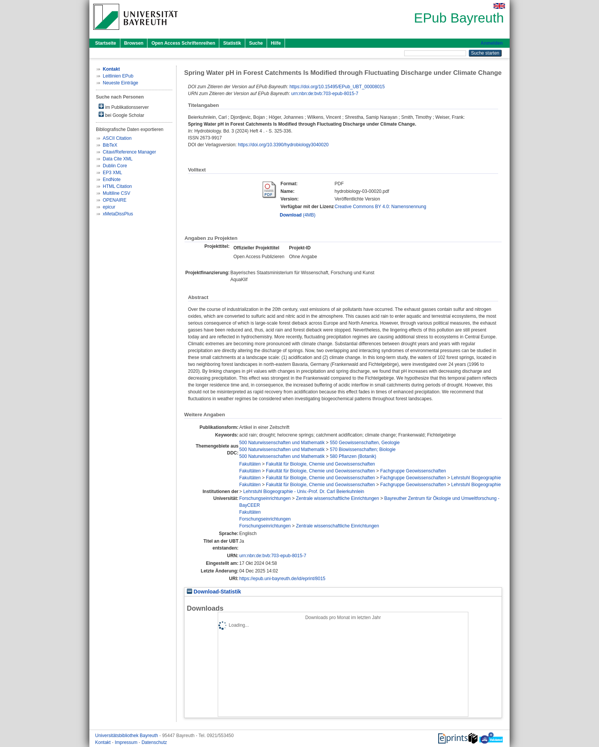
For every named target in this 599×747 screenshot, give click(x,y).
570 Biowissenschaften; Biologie (362, 449)
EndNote (112, 179)
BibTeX (110, 145)
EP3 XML (112, 172)
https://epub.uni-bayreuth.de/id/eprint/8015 (282, 578)
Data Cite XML (118, 159)
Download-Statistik (214, 592)
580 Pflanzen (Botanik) (353, 456)
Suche (256, 43)
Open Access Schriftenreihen (183, 43)
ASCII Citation (117, 138)
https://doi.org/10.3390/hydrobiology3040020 (283, 144)
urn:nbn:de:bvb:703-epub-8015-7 (324, 93)
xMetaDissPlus (118, 214)
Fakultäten (250, 464)
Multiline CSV (116, 193)
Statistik (232, 43)
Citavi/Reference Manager (129, 152)
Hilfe (276, 43)
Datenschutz (154, 742)
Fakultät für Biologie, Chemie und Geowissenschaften (320, 464)
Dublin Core (115, 165)
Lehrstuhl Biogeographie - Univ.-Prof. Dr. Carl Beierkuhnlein (303, 491)
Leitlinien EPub (118, 76)
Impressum (127, 742)
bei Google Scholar (121, 115)
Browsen (134, 43)
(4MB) (297, 215)
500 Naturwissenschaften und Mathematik (281, 442)
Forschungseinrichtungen (265, 498)
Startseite (105, 43)
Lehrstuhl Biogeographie (476, 477)
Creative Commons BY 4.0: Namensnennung (380, 206)
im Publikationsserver (124, 106)
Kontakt (103, 742)
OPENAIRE (114, 200)
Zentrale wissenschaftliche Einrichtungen (337, 498)
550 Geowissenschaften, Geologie (365, 442)
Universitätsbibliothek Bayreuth (127, 735)
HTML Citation (117, 186)
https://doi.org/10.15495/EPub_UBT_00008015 (337, 86)
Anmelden (492, 43)
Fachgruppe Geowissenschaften (413, 471)
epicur (109, 207)
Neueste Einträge (120, 83)
